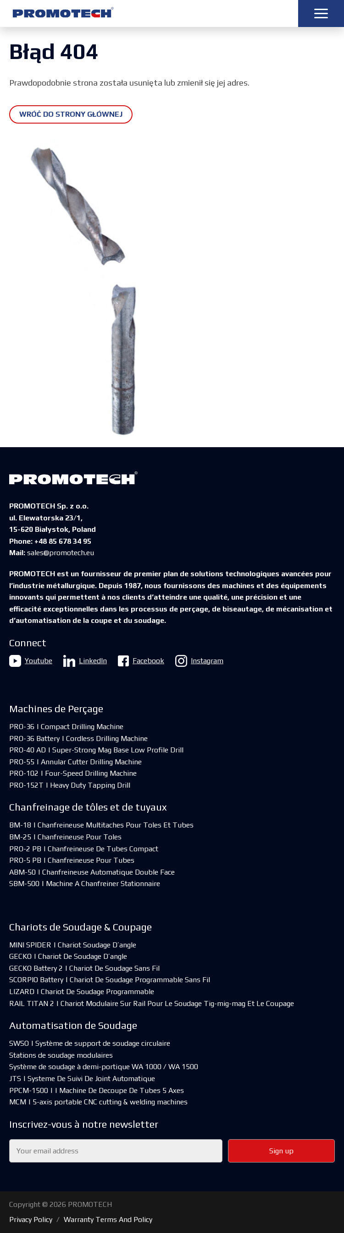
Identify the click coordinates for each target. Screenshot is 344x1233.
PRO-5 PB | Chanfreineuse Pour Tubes (71, 860)
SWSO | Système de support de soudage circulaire (89, 1043)
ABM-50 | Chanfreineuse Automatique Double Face (92, 872)
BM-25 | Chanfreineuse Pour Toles (65, 837)
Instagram (199, 661)
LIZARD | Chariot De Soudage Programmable (81, 991)
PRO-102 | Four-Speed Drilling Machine (73, 773)
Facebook (141, 660)
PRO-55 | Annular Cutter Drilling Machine (75, 761)
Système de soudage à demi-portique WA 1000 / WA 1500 (103, 1066)
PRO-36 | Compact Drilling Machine (66, 726)
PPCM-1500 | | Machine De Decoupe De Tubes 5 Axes (96, 1090)
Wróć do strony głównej (70, 114)
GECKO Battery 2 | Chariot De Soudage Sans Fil (84, 968)
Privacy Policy (30, 1219)
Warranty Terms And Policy (108, 1219)
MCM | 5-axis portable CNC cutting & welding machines (98, 1102)
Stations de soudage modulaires (61, 1055)
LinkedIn (85, 661)
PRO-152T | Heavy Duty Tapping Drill (69, 785)
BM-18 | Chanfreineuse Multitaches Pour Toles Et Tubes (101, 825)
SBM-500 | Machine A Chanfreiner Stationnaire (84, 883)
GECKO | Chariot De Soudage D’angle (68, 956)
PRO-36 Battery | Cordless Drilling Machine (78, 738)
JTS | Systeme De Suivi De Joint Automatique (82, 1078)
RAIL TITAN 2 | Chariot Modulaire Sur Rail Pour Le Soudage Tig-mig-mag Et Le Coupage (151, 1003)
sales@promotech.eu (60, 552)
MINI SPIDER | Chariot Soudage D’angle (72, 945)
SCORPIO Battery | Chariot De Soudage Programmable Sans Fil (109, 979)
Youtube (30, 661)
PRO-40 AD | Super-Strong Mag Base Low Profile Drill (96, 750)
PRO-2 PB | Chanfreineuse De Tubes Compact (83, 848)
